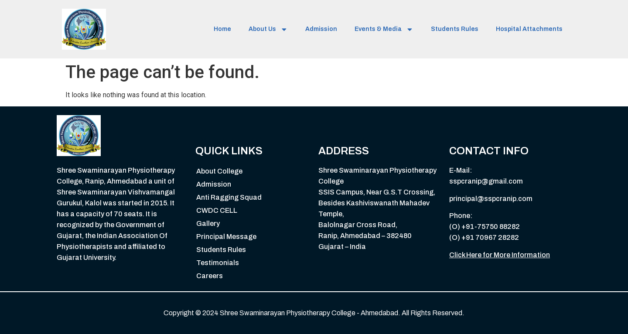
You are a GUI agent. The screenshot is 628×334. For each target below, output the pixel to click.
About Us (268, 29)
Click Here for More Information (499, 255)
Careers (209, 275)
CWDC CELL (216, 210)
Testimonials (217, 262)
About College (219, 171)
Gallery (208, 223)
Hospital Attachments (529, 29)
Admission (321, 29)
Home (222, 29)
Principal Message (226, 236)
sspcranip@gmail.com (486, 181)
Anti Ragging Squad (229, 197)
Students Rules (454, 29)
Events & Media (384, 29)
